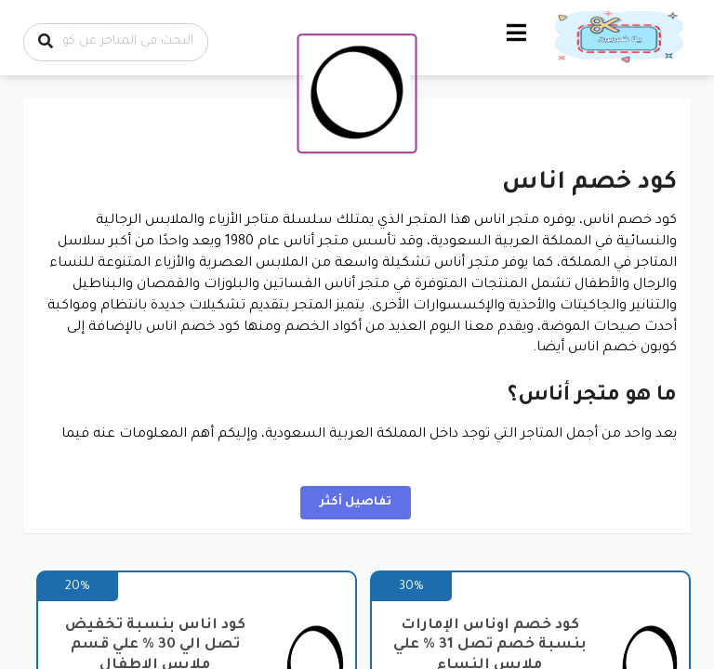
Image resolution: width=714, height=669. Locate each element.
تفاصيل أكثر (355, 502)
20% (77, 587)
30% (411, 587)
